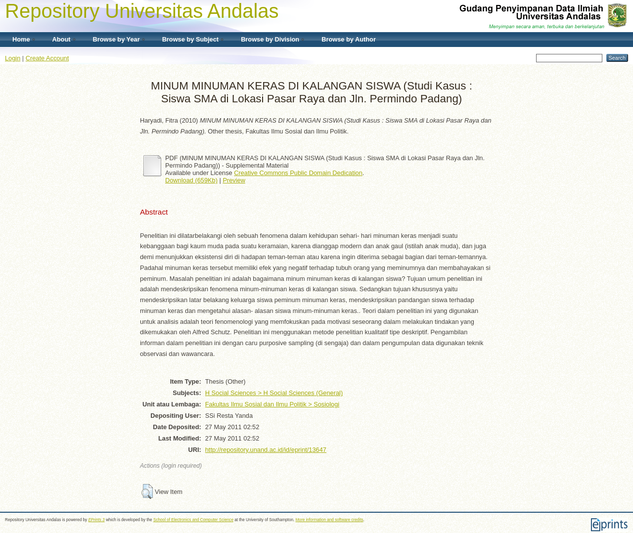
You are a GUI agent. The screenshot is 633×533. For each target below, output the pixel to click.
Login (12, 58)
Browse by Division (270, 39)
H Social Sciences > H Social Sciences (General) (274, 393)
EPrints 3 (96, 520)
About (61, 39)
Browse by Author (348, 39)
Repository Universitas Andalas (142, 11)
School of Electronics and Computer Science (193, 520)
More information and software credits (329, 520)
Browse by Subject (190, 39)
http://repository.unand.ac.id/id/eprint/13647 (265, 449)
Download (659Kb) (191, 180)
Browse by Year (116, 39)
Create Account (47, 58)
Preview (234, 180)
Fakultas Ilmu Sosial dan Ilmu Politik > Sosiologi (272, 404)
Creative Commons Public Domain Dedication (298, 173)
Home (21, 39)
